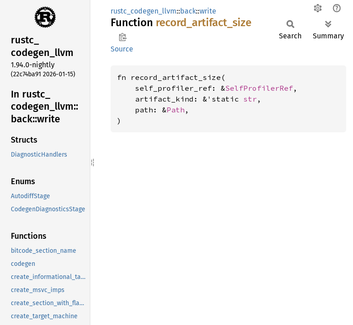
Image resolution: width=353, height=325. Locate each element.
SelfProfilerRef (259, 88)
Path (176, 109)
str (250, 98)
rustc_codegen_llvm (143, 11)
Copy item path (122, 37)
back (188, 11)
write (208, 11)
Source (122, 49)
